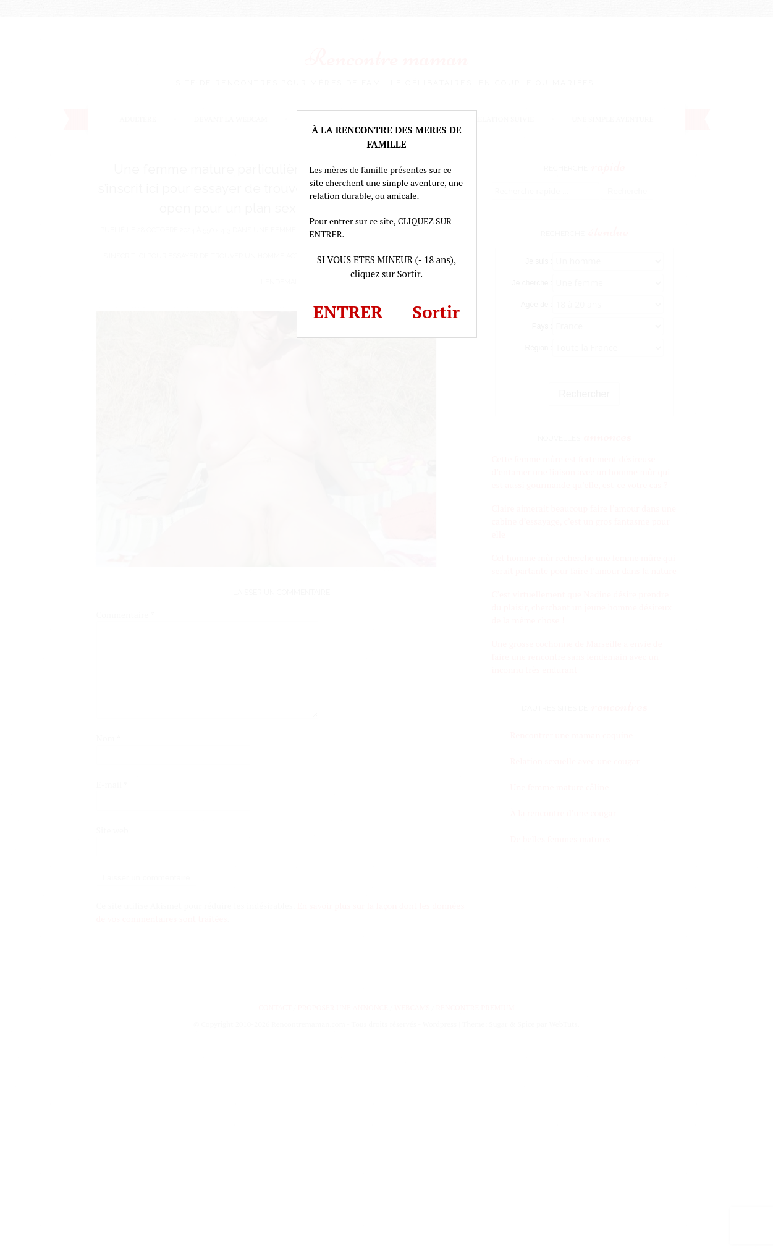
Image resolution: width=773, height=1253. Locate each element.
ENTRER (348, 311)
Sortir (436, 311)
